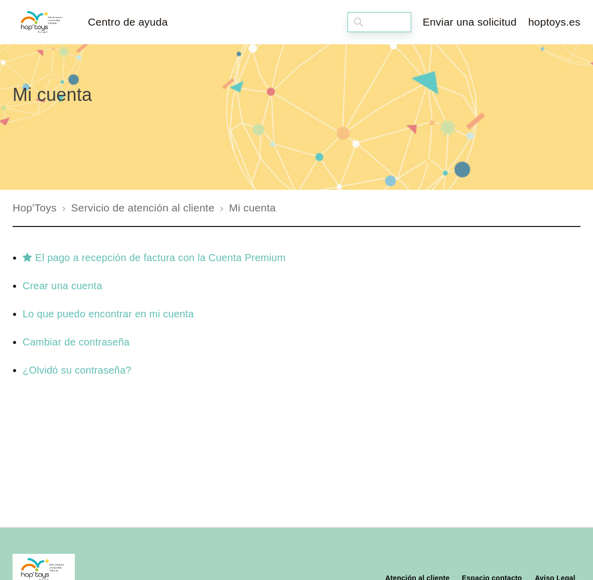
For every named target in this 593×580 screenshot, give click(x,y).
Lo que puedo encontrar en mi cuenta (108, 313)
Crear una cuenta (62, 285)
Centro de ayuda (128, 22)
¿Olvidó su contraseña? (77, 370)
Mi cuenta (252, 207)
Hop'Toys (35, 207)
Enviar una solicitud (470, 22)
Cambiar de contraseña (76, 341)
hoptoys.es (554, 22)
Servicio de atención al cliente (143, 207)
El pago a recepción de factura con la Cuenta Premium (154, 257)
